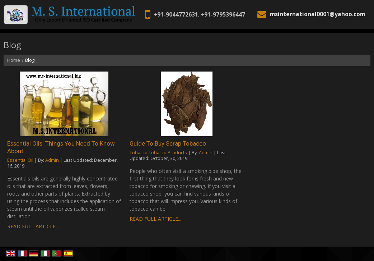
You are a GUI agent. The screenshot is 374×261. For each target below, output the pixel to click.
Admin (52, 160)
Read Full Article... (33, 226)
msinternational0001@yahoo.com (317, 14)
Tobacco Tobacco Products (158, 153)
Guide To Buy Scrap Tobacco (168, 143)
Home (13, 60)
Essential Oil (20, 160)
